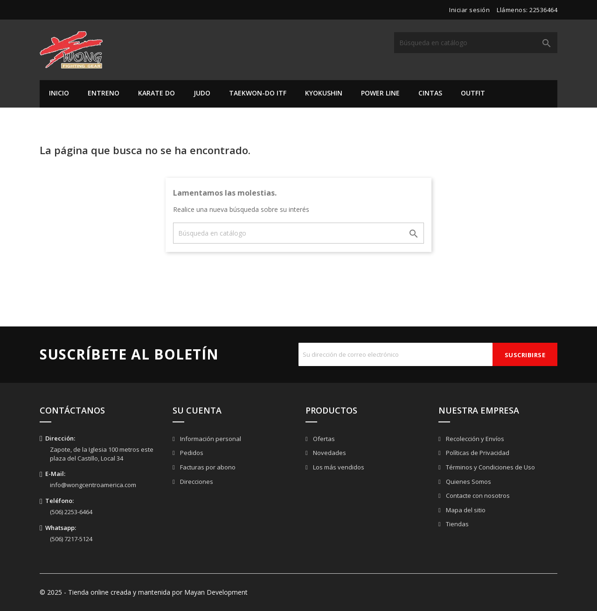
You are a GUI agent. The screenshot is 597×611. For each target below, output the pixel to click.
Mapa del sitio (465, 510)
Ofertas (323, 438)
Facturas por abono (207, 467)
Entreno (103, 92)
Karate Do (156, 92)
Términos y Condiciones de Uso (489, 467)
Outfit (473, 92)
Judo (202, 92)
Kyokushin (323, 92)
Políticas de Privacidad (476, 452)
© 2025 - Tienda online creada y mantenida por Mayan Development (144, 592)
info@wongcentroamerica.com (93, 485)
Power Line (380, 92)
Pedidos (191, 452)
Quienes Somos (467, 481)
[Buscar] (475, 42)
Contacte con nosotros (477, 495)
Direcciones (196, 481)
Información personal (210, 438)
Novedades (329, 452)
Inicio (59, 92)
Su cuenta (197, 410)
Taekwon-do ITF (257, 92)
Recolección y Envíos (474, 438)
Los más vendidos (338, 467)
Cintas (430, 92)
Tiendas (456, 524)
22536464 (543, 10)
